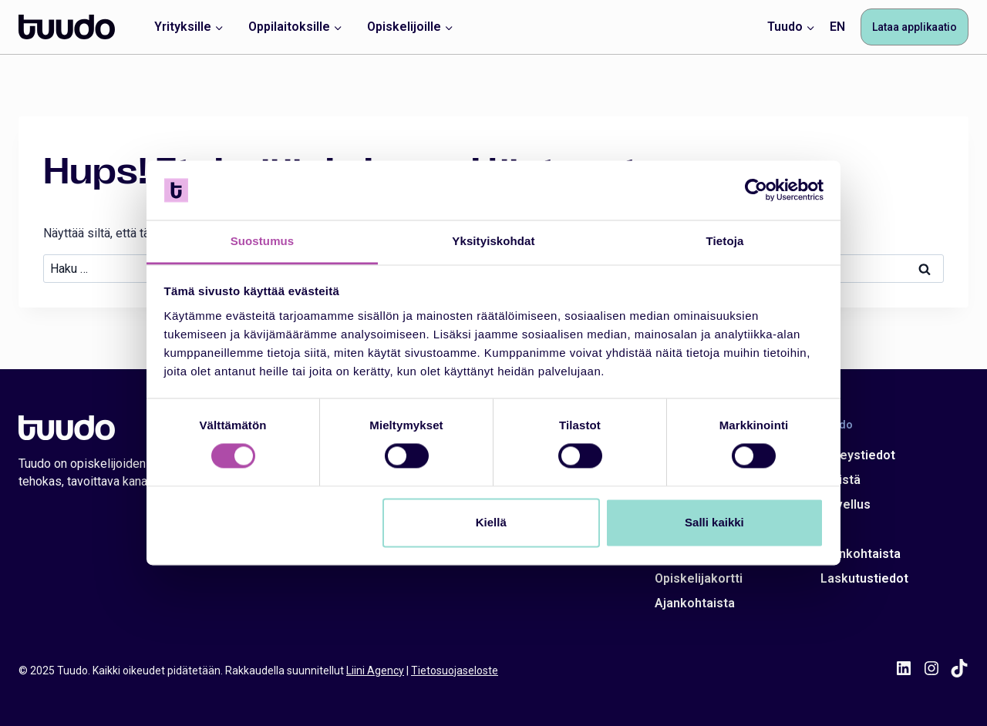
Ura (830, 529)
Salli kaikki (714, 522)
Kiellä (491, 522)
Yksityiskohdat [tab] (493, 240)
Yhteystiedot (857, 455)
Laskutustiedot (864, 578)
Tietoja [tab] (725, 240)
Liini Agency (375, 670)
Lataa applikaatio (914, 27)
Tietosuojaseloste (454, 670)
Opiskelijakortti (699, 578)
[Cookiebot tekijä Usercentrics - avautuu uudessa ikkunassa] (756, 190)
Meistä (840, 479)
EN (837, 26)
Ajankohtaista (695, 603)
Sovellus (845, 504)
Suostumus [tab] (263, 240)
